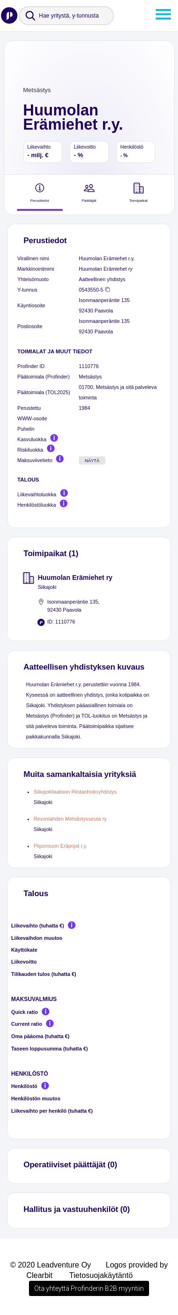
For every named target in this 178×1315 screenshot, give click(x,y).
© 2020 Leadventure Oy (50, 1265)
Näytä (92, 460)
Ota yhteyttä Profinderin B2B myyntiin (89, 1288)
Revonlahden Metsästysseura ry (70, 819)
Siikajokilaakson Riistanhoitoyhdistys (75, 792)
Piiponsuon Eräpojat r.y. (60, 846)
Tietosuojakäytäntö (101, 1275)
